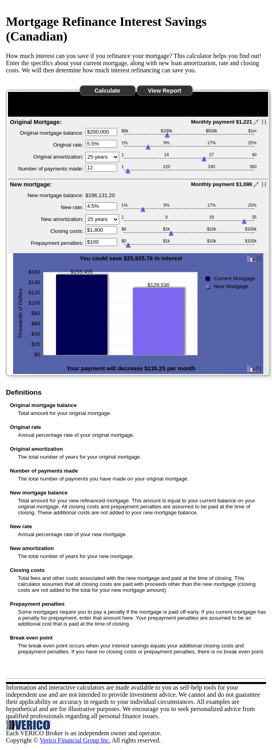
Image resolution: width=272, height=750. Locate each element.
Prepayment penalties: (57, 243)
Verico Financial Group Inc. (75, 740)
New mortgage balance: (55, 195)
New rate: (72, 207)
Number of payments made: (50, 169)
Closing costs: (66, 231)
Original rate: (68, 145)
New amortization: (62, 219)
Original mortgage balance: (51, 133)
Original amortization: (58, 157)
